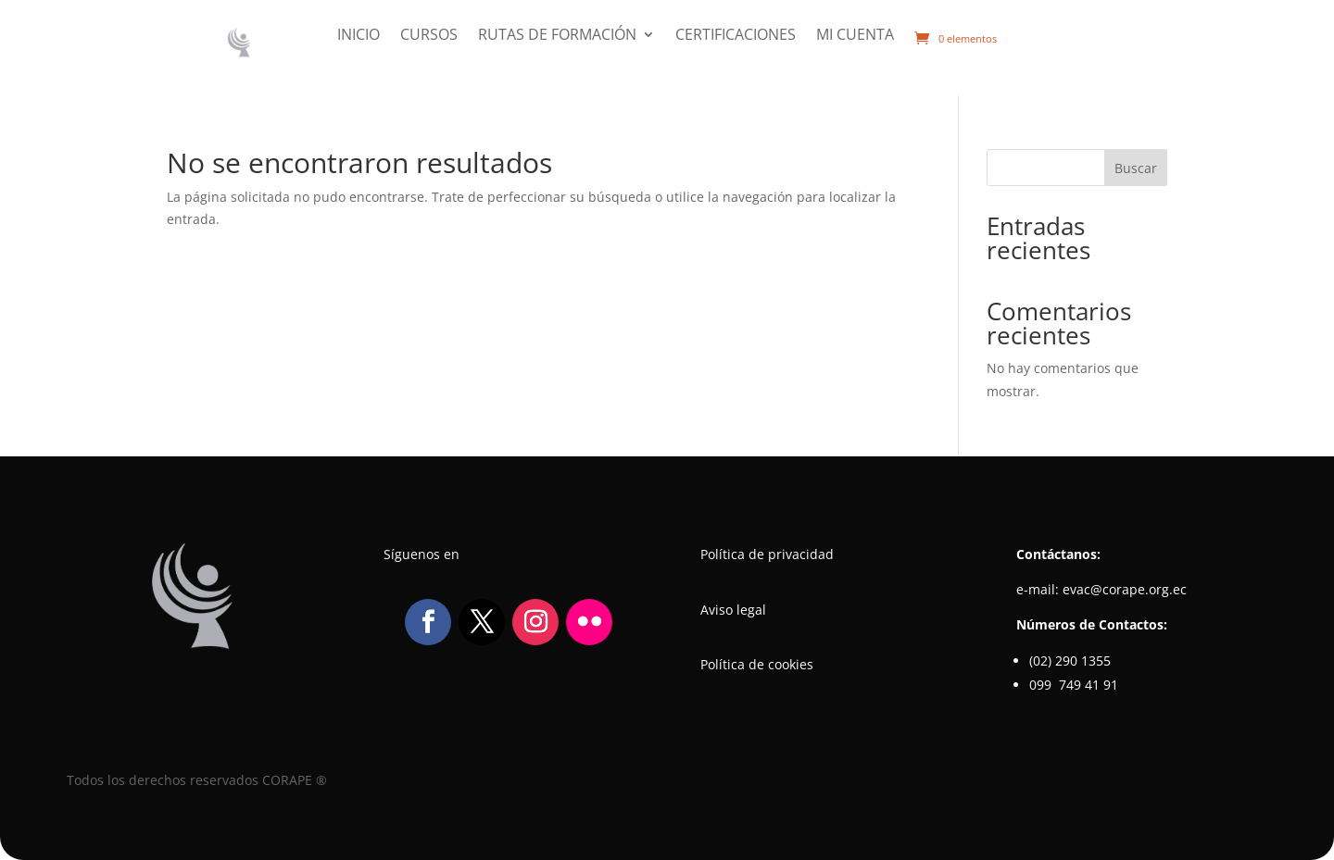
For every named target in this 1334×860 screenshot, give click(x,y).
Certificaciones (735, 36)
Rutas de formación (557, 36)
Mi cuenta (855, 36)
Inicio (358, 36)
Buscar (1135, 168)
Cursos (429, 36)
